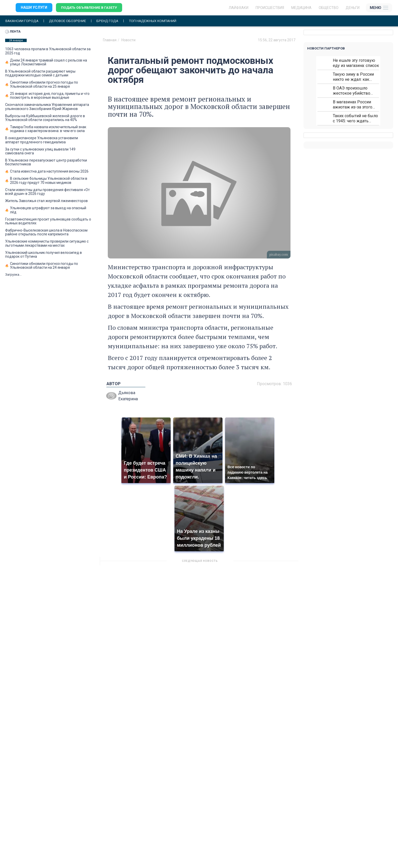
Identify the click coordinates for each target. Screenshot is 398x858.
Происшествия (270, 8)
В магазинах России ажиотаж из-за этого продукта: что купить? (353, 104)
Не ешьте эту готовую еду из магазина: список (356, 63)
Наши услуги (34, 8)
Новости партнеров (326, 48)
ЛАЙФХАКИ (238, 8)
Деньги (353, 8)
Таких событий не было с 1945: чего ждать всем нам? (355, 118)
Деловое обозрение (70, 21)
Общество (328, 8)
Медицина (301, 8)
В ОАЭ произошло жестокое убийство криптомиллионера (351, 91)
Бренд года (111, 21)
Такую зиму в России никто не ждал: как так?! (353, 77)
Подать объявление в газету (89, 8)
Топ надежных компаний (157, 21)
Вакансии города (22, 21)
